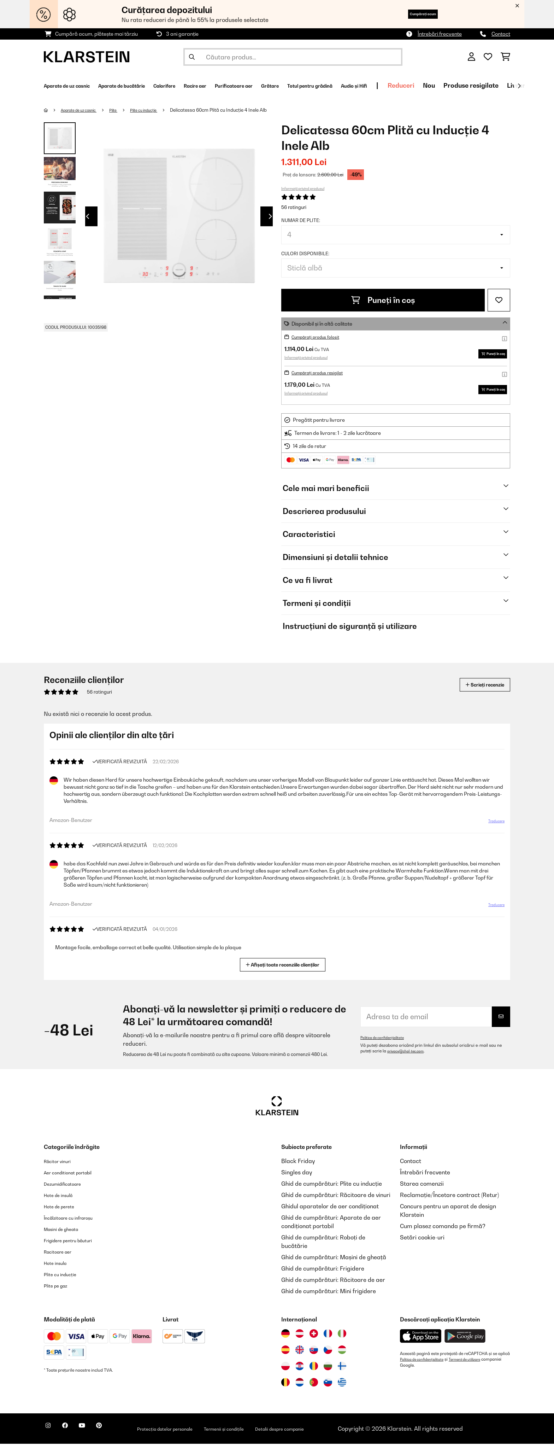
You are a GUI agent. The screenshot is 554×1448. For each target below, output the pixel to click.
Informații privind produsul (302, 188)
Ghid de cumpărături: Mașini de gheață (333, 1261)
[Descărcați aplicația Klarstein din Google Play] (465, 1340)
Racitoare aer (62, 1255)
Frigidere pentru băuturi (76, 1244)
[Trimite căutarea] (192, 57)
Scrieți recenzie (476, 689)
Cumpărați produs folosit (320, 337)
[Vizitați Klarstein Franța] (328, 1337)
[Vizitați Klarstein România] (314, 1370)
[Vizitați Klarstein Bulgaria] (328, 1370)
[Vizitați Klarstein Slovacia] (314, 1354)
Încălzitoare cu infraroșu (76, 1221)
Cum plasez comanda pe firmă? (442, 1230)
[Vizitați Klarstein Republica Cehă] (328, 1354)
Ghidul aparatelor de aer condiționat (330, 1210)
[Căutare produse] (292, 57)
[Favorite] (488, 57)
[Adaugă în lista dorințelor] (499, 300)
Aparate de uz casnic (85, 110)
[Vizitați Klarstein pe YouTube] (96, 1433)
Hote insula (58, 1267)
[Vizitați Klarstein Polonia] (285, 1370)
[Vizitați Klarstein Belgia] (285, 1386)
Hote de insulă (63, 1199)
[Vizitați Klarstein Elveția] (314, 1337)
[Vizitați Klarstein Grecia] (342, 1386)
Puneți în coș (383, 300)
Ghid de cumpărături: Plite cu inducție (331, 1187)
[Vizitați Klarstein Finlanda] (342, 1370)
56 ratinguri (293, 207)
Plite (126, 110)
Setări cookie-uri (422, 1241)
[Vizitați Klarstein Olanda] (299, 1386)
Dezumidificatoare (68, 1187)
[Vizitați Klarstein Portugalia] (314, 1386)
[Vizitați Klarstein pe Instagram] (51, 1433)
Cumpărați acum (411, 14)
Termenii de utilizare (476, 1363)
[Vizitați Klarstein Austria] (299, 1337)
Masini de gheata (67, 1233)
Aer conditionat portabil (75, 1176)
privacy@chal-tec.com (409, 1055)
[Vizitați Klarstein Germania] (285, 1337)
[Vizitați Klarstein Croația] (299, 1370)
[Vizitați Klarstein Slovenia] (328, 1386)
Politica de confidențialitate (386, 1041)
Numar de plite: (300, 220)
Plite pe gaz (59, 1289)
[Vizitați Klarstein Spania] (285, 1354)
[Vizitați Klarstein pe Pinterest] (119, 1433)
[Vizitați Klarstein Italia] (342, 1337)
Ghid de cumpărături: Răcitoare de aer (333, 1284)
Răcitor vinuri (61, 1165)
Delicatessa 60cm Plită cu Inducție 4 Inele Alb (239, 110)
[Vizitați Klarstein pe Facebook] (73, 1433)
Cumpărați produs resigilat (322, 375)
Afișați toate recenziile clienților (285, 968)
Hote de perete (64, 1210)
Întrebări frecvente (440, 34)
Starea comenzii (422, 1187)
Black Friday (298, 1165)
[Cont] (471, 57)
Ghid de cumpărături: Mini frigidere (328, 1295)
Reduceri (502, 85)
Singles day (296, 1176)
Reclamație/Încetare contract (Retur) (449, 1199)
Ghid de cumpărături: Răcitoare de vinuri (335, 1199)
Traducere (492, 827)
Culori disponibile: (305, 253)
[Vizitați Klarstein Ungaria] (342, 1354)
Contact (500, 34)
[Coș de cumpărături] (505, 57)
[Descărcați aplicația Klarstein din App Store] (421, 1340)
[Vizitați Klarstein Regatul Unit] (299, 1354)
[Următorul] (519, 86)
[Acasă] (53, 110)
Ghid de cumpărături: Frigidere (322, 1272)
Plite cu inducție (161, 110)
